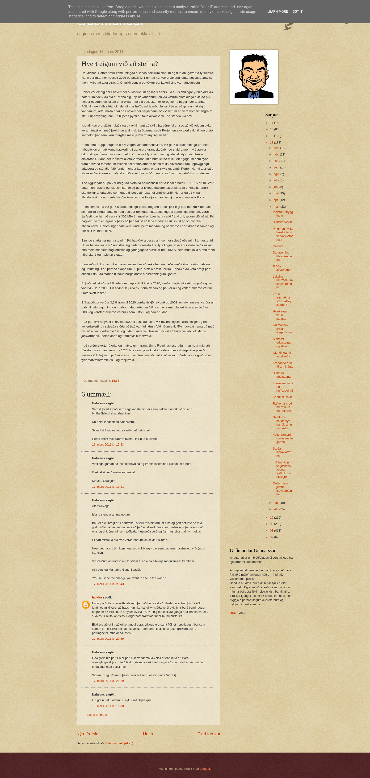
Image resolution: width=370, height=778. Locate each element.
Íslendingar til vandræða (282, 354)
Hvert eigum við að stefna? (281, 315)
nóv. (276, 154)
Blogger (205, 768)
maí (276, 193)
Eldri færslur (209, 734)
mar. (276, 206)
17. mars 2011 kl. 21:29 (108, 681)
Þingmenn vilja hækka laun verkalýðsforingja (283, 234)
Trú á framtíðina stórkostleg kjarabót (282, 299)
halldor (97, 597)
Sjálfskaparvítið (283, 222)
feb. (276, 502)
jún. (276, 187)
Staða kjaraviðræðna (282, 452)
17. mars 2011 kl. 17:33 (108, 444)
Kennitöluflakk (282, 397)
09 (272, 524)
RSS (233, 612)
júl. (275, 180)
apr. (276, 200)
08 (272, 530)
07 (272, 537)
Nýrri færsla (87, 734)
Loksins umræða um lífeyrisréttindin (283, 282)
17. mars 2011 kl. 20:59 (108, 638)
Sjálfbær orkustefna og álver (281, 342)
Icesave (278, 246)
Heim (148, 734)
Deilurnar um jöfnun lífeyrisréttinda (282, 489)
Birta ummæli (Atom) (119, 743)
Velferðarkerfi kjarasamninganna (283, 438)
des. (276, 148)
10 (272, 517)
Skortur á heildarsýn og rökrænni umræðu (283, 422)
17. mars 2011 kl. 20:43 (108, 584)
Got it (297, 11)
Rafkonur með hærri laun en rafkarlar (282, 407)
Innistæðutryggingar (283, 213)
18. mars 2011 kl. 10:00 (108, 706)
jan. (276, 509)
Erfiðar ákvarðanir (281, 268)
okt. (276, 161)
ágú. (276, 174)
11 (272, 142)
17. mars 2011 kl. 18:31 (108, 486)
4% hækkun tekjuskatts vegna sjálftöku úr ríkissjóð (282, 470)
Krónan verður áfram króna (283, 364)
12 (272, 136)
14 (272, 123)
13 (272, 129)
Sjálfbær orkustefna (281, 374)
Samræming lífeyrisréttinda (282, 256)
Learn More (277, 11)
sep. (276, 167)
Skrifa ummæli (97, 715)
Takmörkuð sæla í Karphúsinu (282, 328)
